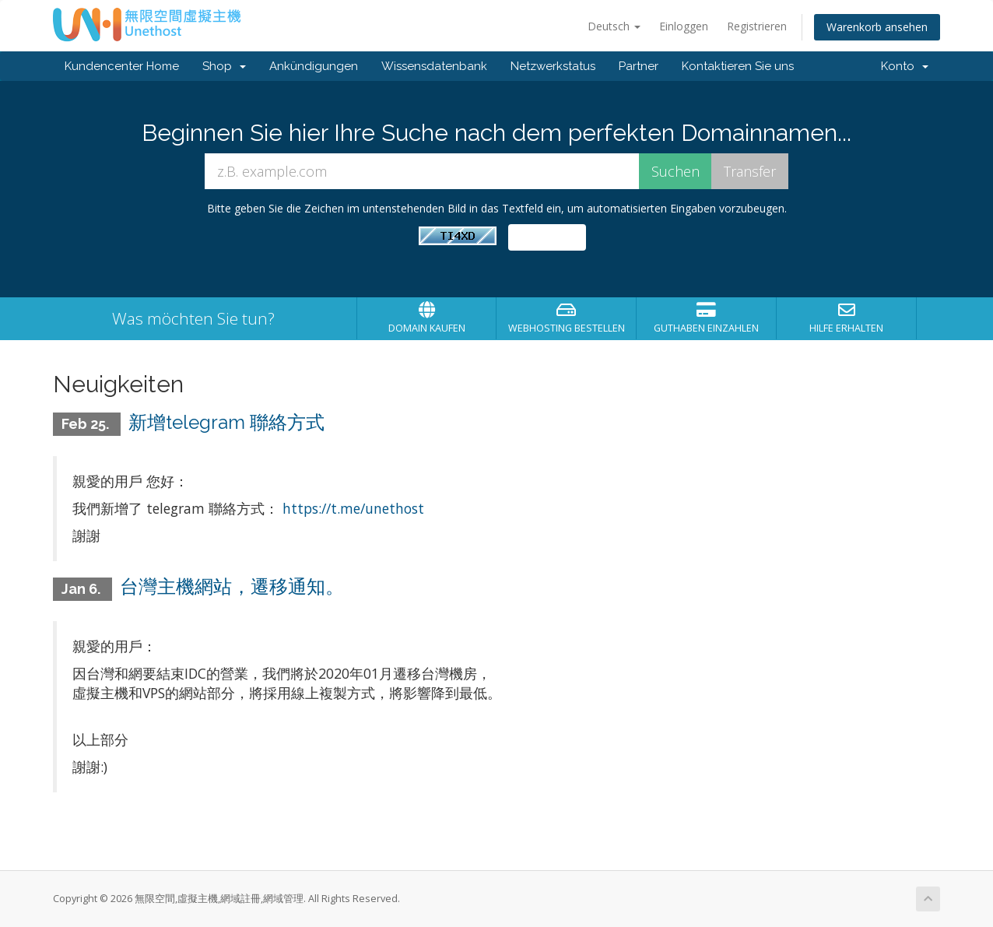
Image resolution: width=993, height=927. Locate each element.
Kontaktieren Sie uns (738, 66)
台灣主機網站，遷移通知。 (232, 586)
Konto (904, 66)
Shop (224, 66)
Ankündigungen (313, 66)
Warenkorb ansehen (877, 26)
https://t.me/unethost (353, 508)
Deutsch (614, 26)
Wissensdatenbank (434, 66)
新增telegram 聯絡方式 (226, 422)
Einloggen (683, 26)
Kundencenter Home (122, 66)
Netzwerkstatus (553, 66)
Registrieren (757, 26)
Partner (638, 66)
